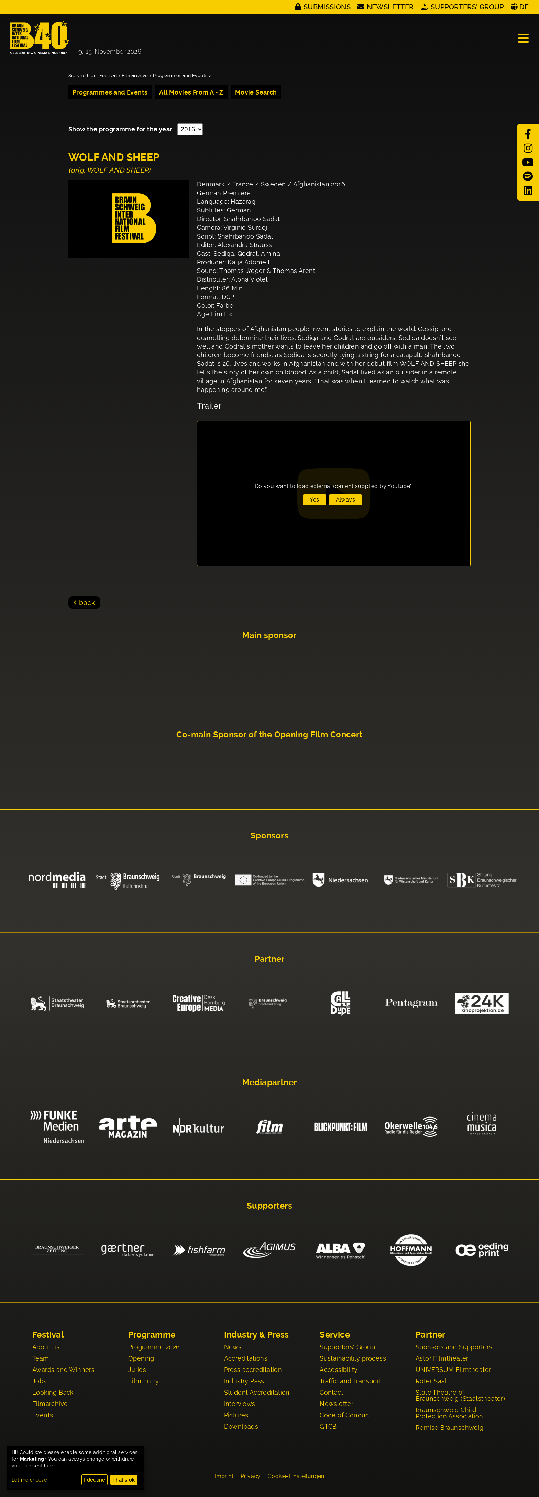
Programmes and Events (180, 75)
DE (524, 6)
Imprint (223, 1477)
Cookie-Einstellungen (296, 1477)
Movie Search (256, 92)
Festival (108, 75)
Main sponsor (269, 635)
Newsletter (390, 7)
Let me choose (29, 1479)
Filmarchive (135, 75)
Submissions (327, 7)
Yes (314, 499)
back (87, 602)
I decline (95, 1480)
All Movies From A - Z (191, 92)
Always (345, 499)
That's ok (123, 1480)
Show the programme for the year (121, 129)
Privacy (251, 1477)
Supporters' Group (467, 7)
